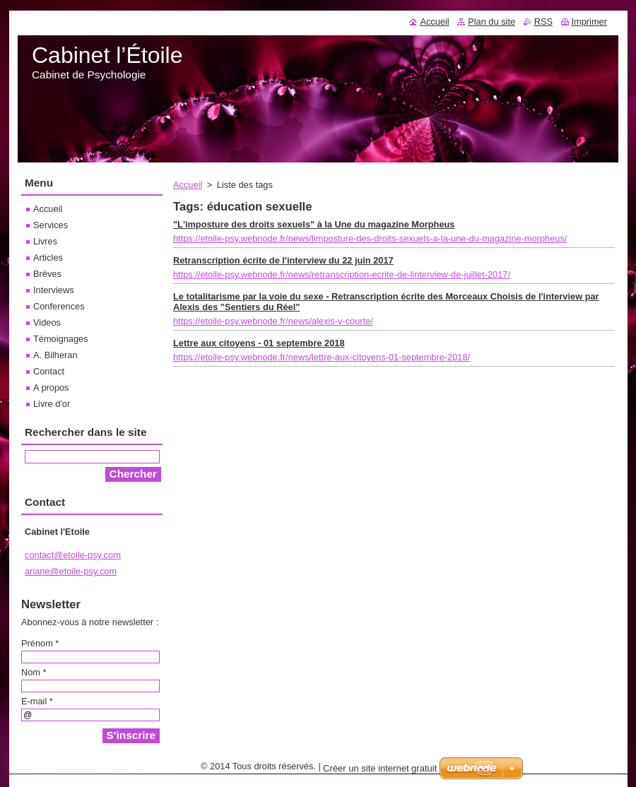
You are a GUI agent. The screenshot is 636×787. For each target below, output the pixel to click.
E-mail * (37, 701)
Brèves (47, 273)
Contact (48, 371)
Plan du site (491, 21)
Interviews (53, 290)
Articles (48, 257)
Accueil (187, 184)
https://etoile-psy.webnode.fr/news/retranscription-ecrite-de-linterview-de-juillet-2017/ (341, 274)
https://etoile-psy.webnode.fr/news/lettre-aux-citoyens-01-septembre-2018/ (321, 357)
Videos (47, 322)
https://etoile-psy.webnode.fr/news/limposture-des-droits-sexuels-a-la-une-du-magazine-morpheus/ (370, 238)
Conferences (59, 306)
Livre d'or (51, 403)
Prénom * (40, 643)
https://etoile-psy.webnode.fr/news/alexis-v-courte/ (273, 321)
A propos (51, 387)
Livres (45, 241)
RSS (543, 21)
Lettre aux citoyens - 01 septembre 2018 (259, 343)
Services (50, 225)
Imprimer (589, 21)
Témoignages (60, 338)
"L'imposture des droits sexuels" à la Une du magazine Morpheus (313, 224)
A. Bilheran (55, 355)
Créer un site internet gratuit (380, 768)
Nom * (34, 672)
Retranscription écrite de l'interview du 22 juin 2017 (283, 260)
